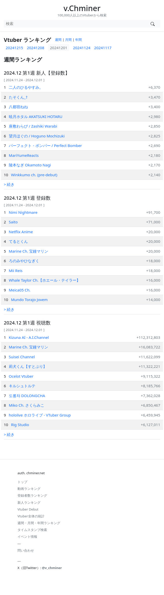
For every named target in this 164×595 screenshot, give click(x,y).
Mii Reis (16, 270)
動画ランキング (28, 488)
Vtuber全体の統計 (31, 516)
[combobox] (74, 23)
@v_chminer (52, 568)
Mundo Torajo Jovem (29, 299)
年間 (78, 39)
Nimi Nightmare (23, 212)
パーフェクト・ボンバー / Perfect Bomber (45, 145)
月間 (68, 39)
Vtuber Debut (27, 509)
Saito (13, 221)
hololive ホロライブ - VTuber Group (40, 415)
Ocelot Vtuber (21, 376)
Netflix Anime (21, 231)
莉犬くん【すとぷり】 (28, 366)
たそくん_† (18, 97)
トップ (22, 482)
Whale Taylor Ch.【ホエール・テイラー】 (44, 280)
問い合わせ (25, 550)
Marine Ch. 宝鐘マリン (28, 251)
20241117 (103, 47)
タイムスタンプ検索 (32, 529)
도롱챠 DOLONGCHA (27, 395)
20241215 (14, 47)
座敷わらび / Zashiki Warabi (33, 126)
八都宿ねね (18, 106)
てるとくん (18, 241)
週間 (58, 39)
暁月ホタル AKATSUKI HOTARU (36, 116)
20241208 (35, 47)
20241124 (81, 47)
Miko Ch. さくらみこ (26, 405)
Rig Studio (20, 424)
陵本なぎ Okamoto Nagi (30, 164)
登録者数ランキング (32, 495)
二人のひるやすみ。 (26, 87)
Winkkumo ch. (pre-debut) (34, 174)
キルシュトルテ (22, 385)
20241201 (58, 47)
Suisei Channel (22, 356)
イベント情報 (27, 536)
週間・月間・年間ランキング (38, 523)
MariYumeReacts (24, 155)
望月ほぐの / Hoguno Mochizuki (37, 135)
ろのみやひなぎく (24, 260)
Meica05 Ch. (19, 289)
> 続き (9, 184)
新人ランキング (28, 502)
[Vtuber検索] (152, 23)
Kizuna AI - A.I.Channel (29, 337)
